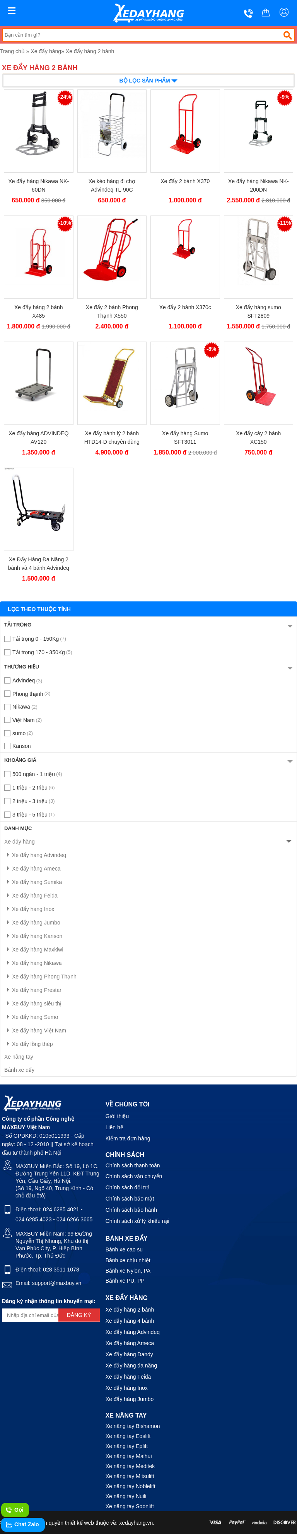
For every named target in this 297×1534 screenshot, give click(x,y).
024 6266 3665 (74, 1219)
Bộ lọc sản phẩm (148, 80)
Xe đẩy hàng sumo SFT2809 (258, 311)
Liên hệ (114, 1127)
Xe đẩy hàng (46, 51)
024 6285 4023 (33, 1219)
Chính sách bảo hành (131, 1210)
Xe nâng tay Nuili (126, 1496)
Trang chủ (12, 51)
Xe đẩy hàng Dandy (129, 1354)
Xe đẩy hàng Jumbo (32, 922)
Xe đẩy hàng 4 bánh (130, 1321)
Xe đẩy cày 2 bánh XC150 (258, 437)
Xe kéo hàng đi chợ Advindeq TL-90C (112, 185)
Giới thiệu (117, 1116)
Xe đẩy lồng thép (28, 1044)
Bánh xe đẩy (19, 1070)
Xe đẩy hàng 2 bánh (90, 51)
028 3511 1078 (61, 1269)
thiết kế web (79, 1523)
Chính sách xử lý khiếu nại (137, 1221)
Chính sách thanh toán (133, 1165)
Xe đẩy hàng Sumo (31, 1017)
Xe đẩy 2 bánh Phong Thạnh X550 (112, 311)
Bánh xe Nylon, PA (128, 1271)
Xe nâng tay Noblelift (130, 1486)
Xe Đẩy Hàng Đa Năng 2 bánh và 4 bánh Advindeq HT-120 (38, 563)
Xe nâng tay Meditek (130, 1466)
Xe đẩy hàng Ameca (32, 869)
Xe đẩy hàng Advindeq (35, 855)
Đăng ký (79, 1315)
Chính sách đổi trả (128, 1187)
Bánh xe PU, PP (125, 1281)
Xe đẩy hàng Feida (31, 895)
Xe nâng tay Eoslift (128, 1436)
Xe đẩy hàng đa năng (131, 1365)
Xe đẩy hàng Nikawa (33, 963)
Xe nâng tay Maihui (129, 1456)
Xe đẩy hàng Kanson (33, 936)
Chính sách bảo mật (130, 1199)
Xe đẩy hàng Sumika (33, 882)
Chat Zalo (22, 1525)
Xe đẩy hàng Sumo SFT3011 (185, 437)
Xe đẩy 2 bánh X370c (185, 307)
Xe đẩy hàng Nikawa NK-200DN (258, 185)
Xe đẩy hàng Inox (29, 909)
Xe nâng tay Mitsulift (130, 1476)
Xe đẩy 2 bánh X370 (185, 181)
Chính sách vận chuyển (134, 1176)
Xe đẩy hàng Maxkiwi (33, 949)
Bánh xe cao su (124, 1249)
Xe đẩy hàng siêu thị (32, 1003)
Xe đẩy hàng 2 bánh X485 (38, 311)
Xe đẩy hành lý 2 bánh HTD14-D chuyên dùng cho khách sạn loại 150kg (111, 437)
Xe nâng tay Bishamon (133, 1426)
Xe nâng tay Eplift (127, 1446)
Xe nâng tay (18, 1057)
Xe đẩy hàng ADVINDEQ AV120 (38, 437)
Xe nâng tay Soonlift (130, 1506)
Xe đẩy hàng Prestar (32, 990)
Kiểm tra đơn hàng (128, 1138)
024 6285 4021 (61, 1209)
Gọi (14, 1510)
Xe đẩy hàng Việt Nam (35, 1030)
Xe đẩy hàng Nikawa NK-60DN (38, 185)
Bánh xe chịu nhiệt (128, 1260)
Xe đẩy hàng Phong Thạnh (40, 976)
